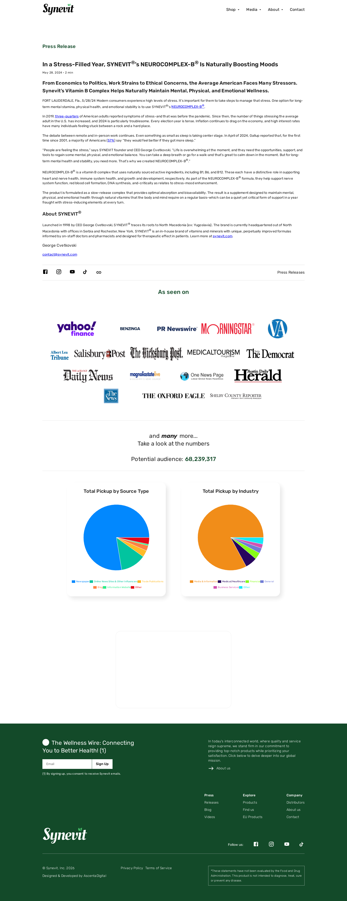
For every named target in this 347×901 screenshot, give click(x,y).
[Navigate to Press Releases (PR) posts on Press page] (211, 802)
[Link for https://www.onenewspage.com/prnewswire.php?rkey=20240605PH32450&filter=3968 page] (201, 380)
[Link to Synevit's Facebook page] (45, 272)
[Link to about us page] (219, 768)
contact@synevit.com (59, 254)
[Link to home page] (67, 834)
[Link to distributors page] (296, 802)
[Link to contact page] (296, 817)
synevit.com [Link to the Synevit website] (222, 236)
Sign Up (102, 764)
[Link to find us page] (253, 809)
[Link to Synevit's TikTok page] (85, 272)
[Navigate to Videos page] (211, 817)
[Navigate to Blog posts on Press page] (211, 809)
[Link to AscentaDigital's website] (74, 876)
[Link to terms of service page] (158, 868)
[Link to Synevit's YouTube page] (72, 272)
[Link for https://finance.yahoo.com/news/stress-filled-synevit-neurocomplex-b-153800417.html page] (76, 332)
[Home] (60, 9)
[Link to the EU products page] (253, 817)
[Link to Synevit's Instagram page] (59, 272)
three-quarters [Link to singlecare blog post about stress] (67, 116)
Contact (297, 9)
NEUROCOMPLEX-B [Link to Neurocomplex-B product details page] (187, 107)
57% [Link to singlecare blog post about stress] (111, 140)
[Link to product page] (253, 802)
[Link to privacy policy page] (132, 868)
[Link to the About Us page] (296, 809)
